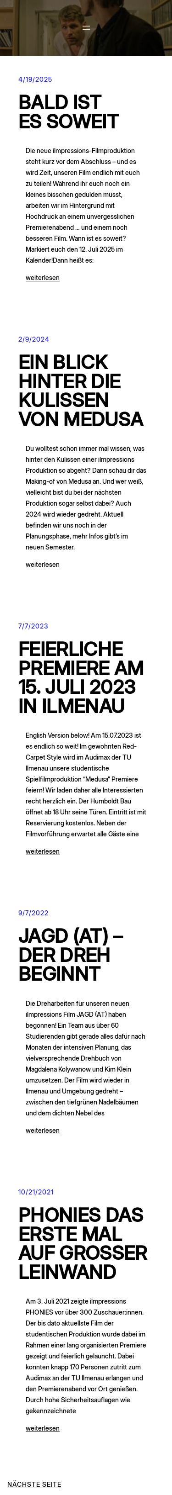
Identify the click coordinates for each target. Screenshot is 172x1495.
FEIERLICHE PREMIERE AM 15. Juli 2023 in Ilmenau (81, 678)
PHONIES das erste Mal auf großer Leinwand (82, 1244)
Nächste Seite (34, 1484)
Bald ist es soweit (68, 112)
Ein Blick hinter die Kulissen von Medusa (80, 391)
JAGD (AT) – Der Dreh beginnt (70, 955)
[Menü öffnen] (86, 27)
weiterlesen (43, 277)
